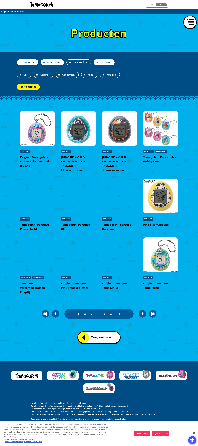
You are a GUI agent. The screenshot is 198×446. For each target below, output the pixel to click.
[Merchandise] (70, 62)
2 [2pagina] (85, 313)
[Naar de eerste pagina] (45, 314)
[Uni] (20, 75)
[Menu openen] (190, 22)
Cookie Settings (142, 433)
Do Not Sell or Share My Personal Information (23, 442)
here (99, 424)
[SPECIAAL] (97, 62)
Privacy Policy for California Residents (20, 439)
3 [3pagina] (91, 313)
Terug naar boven (97, 337)
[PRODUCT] (20, 62)
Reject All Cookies (160, 433)
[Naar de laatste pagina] (152, 314)
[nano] (84, 75)
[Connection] (59, 75)
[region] (99, 433)
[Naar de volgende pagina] (142, 314)
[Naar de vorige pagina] (55, 314)
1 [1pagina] (78, 313)
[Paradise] (103, 75)
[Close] (194, 433)
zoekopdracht (28, 87)
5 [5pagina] (104, 313)
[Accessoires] (44, 62)
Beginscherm (7, 11)
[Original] (37, 75)
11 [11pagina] (118, 313)
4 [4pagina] (98, 313)
